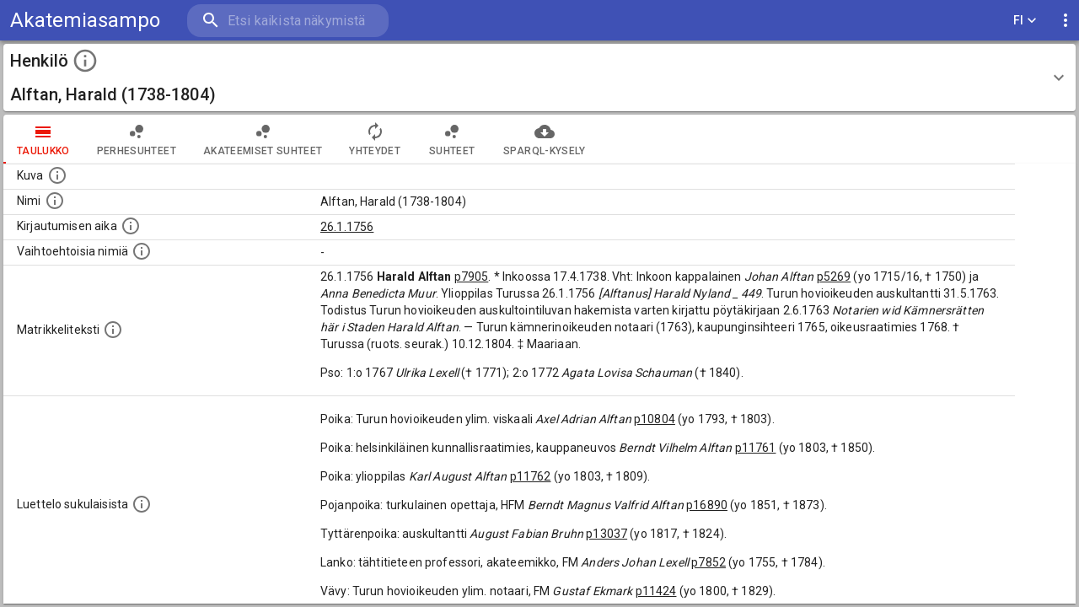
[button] (539, 77)
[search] (286, 20)
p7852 (708, 562)
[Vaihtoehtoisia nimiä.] (141, 251)
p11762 (530, 476)
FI (1025, 20)
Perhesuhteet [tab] (136, 139)
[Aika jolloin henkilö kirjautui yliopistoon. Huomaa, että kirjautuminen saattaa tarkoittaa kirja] (130, 225)
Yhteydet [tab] (375, 139)
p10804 (654, 419)
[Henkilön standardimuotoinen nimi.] (54, 200)
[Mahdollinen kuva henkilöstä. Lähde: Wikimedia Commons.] (57, 175)
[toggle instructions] (85, 60)
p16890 (706, 505)
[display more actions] (1065, 20)
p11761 (755, 447)
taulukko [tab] (43, 139)
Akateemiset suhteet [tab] (263, 139)
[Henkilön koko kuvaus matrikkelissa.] (112, 329)
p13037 (606, 533)
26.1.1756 (346, 227)
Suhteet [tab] (452, 139)
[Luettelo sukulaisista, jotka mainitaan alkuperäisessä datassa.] (141, 504)
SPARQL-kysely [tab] (544, 139)
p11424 (656, 591)
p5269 (834, 276)
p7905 (471, 276)
